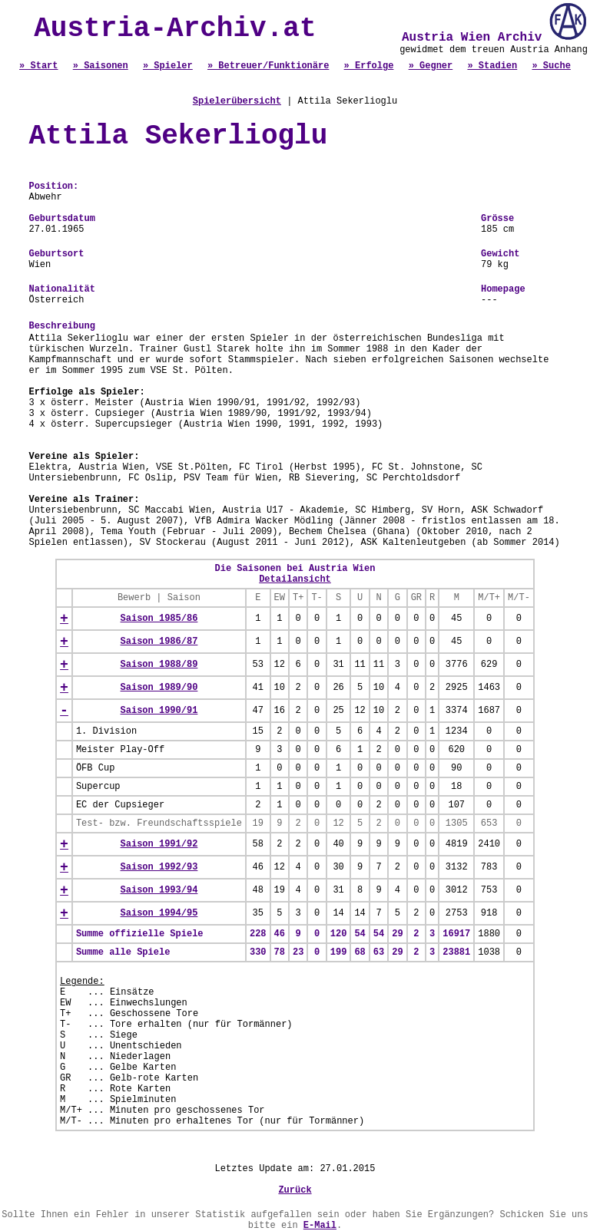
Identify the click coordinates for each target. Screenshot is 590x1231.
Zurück (294, 1190)
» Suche (551, 66)
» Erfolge (369, 66)
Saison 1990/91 (159, 710)
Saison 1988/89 (159, 664)
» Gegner (431, 66)
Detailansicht (295, 579)
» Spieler (168, 66)
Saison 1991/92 (159, 844)
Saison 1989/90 (159, 687)
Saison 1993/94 (159, 890)
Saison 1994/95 (159, 913)
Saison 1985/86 (159, 618)
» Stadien (492, 66)
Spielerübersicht (237, 101)
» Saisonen (100, 66)
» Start (38, 66)
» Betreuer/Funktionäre (268, 66)
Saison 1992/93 (159, 867)
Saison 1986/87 (159, 641)
